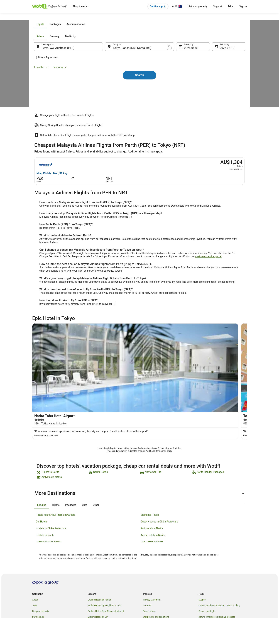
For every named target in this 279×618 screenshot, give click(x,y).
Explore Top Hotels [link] (97, 570)
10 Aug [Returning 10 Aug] (219, 88)
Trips (231, 6)
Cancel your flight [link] (207, 558)
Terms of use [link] (149, 558)
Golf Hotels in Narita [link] (152, 489)
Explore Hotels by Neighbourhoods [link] (104, 553)
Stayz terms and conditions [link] (156, 564)
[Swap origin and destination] (107, 86)
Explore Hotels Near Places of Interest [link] (106, 558)
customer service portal (208, 259)
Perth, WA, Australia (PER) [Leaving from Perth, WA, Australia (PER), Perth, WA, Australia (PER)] (65, 88)
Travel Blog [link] (93, 581)
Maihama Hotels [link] (150, 462)
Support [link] (202, 547)
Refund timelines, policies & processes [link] (217, 564)
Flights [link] (48, 17)
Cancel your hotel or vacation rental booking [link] (219, 553)
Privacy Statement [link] (151, 547)
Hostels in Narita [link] (45, 482)
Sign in (243, 6)
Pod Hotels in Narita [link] (152, 475)
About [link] (35, 547)
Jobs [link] (34, 553)
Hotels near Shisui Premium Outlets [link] (55, 462)
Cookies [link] (147, 553)
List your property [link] (40, 558)
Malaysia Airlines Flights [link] (66, 17)
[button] (139, 441)
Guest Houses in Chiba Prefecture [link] (159, 468)
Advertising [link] (37, 581)
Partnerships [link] (38, 564)
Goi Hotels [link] (41, 468)
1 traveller (207, 76)
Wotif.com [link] (37, 17)
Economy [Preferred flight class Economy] (227, 76)
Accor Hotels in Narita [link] (153, 482)
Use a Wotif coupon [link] (208, 570)
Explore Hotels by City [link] (98, 564)
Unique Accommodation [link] (99, 575)
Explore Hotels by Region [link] (99, 547)
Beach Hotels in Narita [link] (48, 489)
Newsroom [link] (37, 570)
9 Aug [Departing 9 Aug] (185, 88)
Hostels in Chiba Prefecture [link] (51, 475)
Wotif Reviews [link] (94, 587)
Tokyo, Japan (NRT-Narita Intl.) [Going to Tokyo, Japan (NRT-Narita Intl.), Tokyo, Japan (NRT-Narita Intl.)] (134, 88)
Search (139, 109)
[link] (61, 420)
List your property (197, 6)
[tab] (119, 65)
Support (217, 6)
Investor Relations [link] (40, 575)
